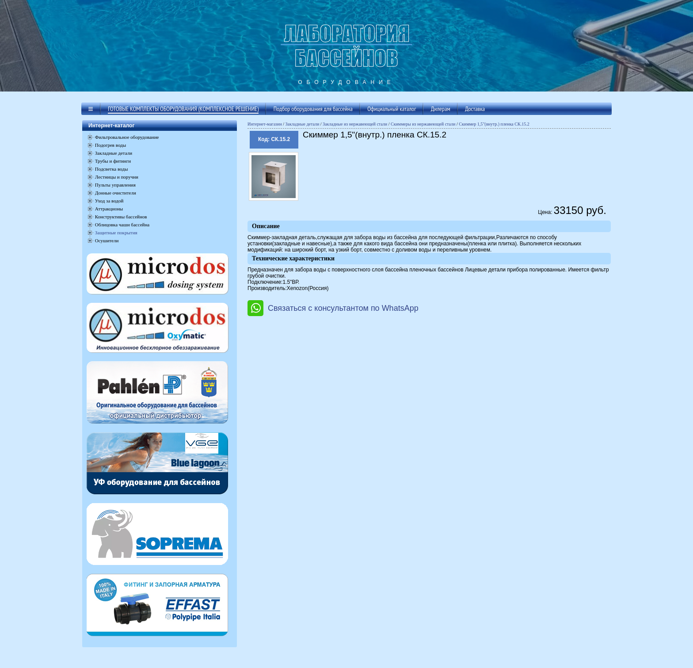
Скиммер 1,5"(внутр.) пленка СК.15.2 (494, 124)
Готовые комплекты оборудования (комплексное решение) (183, 109)
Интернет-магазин (265, 124)
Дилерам (440, 109)
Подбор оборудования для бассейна (313, 109)
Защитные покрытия (116, 232)
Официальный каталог (391, 109)
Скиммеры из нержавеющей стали (423, 124)
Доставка (475, 109)
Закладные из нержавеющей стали (355, 124)
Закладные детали (303, 124)
